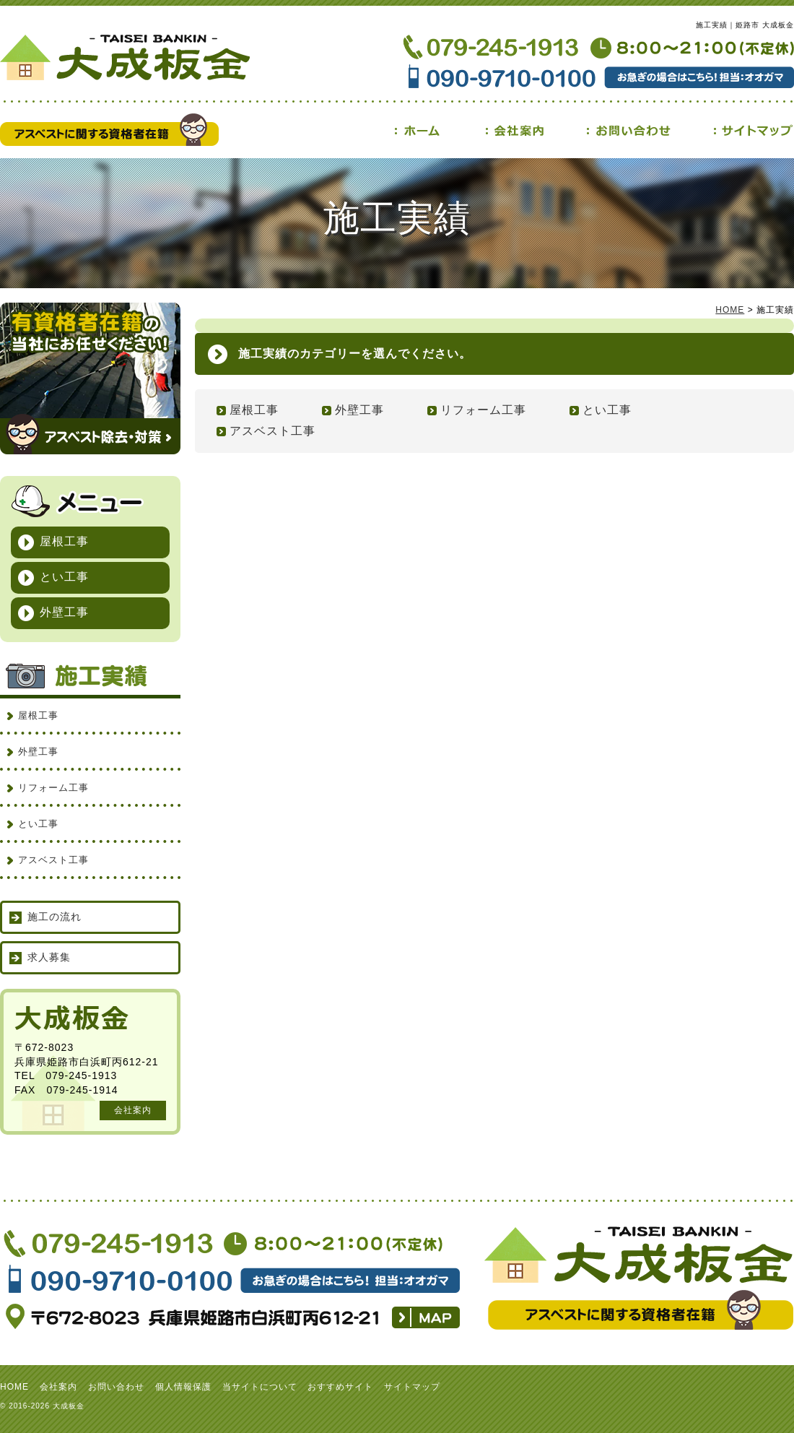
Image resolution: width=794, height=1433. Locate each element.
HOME (729, 310)
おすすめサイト (340, 1387)
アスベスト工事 (272, 431)
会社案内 (133, 1110)
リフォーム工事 (483, 410)
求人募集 (49, 957)
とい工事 (607, 410)
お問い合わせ (116, 1387)
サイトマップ (412, 1387)
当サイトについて (259, 1387)
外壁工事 (359, 410)
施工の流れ (54, 916)
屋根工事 (254, 410)
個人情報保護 (183, 1387)
